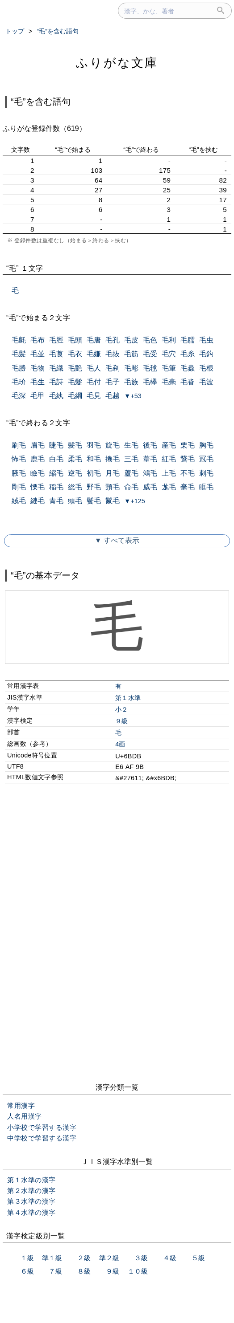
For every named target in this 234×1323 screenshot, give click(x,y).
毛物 (37, 368)
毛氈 (19, 340)
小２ (121, 709)
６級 (27, 1271)
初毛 (94, 473)
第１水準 (128, 697)
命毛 (131, 487)
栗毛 (187, 445)
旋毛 (112, 445)
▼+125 (134, 501)
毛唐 (94, 340)
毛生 (37, 382)
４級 (169, 1258)
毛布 (37, 340)
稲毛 (56, 487)
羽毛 (94, 445)
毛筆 (169, 368)
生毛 (131, 445)
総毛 (75, 487)
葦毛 (150, 459)
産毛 (169, 445)
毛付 (94, 382)
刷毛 (19, 445)
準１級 (52, 1258)
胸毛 (206, 445)
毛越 (112, 395)
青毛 (56, 501)
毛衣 (75, 354)
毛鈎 (206, 354)
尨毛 (169, 487)
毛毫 (169, 382)
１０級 (138, 1271)
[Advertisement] (117, 866)
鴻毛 (150, 473)
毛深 (19, 395)
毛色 (150, 340)
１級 (27, 1258)
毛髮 (75, 382)
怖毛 (19, 459)
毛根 (206, 368)
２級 (84, 1258)
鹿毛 (37, 459)
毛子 (112, 382)
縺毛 (37, 501)
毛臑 (187, 340)
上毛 (169, 473)
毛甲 (37, 395)
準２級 (109, 1258)
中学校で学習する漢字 (41, 1138)
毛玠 (19, 382)
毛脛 (56, 340)
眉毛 (37, 445)
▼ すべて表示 (117, 540)
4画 (120, 744)
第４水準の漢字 (31, 1212)
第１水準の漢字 (31, 1180)
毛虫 (206, 340)
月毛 (112, 473)
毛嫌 (94, 354)
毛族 (131, 382)
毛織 (56, 368)
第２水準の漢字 (31, 1190)
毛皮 (131, 340)
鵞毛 (187, 459)
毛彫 (131, 368)
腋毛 (19, 473)
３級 (141, 1258)
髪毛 (75, 445)
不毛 (187, 473)
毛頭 (75, 340)
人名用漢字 (24, 1116)
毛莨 (56, 354)
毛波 (206, 382)
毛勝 (19, 368)
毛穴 (169, 354)
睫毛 (56, 445)
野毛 (94, 487)
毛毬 (150, 368)
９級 (121, 721)
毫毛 (187, 487)
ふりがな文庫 (117, 62)
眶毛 (206, 487)
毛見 (94, 395)
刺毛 (206, 473)
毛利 (169, 340)
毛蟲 (187, 368)
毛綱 (75, 395)
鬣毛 (112, 501)
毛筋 (131, 354)
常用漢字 (21, 1105)
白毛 (56, 459)
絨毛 (19, 501)
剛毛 (19, 487)
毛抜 (112, 354)
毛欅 (150, 382)
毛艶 (75, 368)
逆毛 (75, 473)
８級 (84, 1271)
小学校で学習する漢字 (41, 1127)
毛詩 (56, 382)
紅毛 (169, 459)
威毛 (150, 487)
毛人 (94, 368)
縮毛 (56, 473)
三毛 (131, 459)
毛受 (150, 354)
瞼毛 (37, 473)
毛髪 (19, 354)
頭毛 (75, 501)
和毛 (94, 459)
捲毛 (112, 459)
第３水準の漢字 (31, 1201)
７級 (55, 1271)
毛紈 (56, 395)
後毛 (150, 445)
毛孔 (112, 340)
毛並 (37, 354)
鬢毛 (94, 501)
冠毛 (206, 459)
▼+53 (133, 395)
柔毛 (75, 459)
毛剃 (112, 368)
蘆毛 (131, 473)
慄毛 (37, 487)
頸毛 (112, 487)
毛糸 (187, 354)
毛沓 (187, 382)
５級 (198, 1258)
